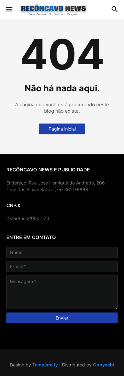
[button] (9, 9)
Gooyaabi (103, 364)
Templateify (45, 364)
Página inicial (62, 129)
